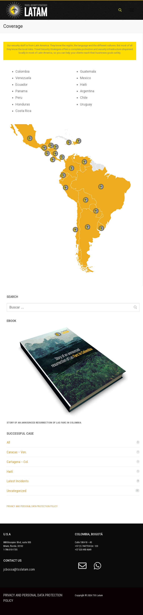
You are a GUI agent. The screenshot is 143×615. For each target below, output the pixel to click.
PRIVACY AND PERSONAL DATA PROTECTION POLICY (32, 506)
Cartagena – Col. (17, 462)
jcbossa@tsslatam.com (19, 569)
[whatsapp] (97, 565)
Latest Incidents (18, 481)
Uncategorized (16, 491)
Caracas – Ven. (17, 452)
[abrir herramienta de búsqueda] (120, 10)
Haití (10, 471)
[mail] (82, 565)
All (8, 442)
